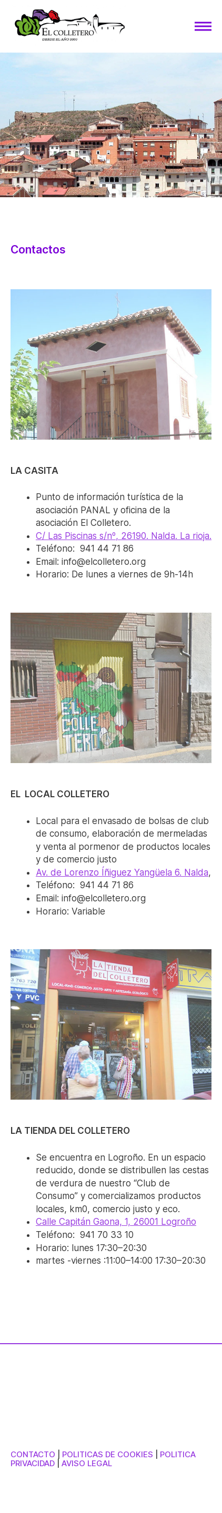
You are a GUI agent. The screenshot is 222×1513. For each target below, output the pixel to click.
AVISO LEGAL (87, 1463)
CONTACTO (33, 1454)
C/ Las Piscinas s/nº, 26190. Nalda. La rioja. (123, 536)
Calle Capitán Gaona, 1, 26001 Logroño (116, 1221)
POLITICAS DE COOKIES (107, 1454)
